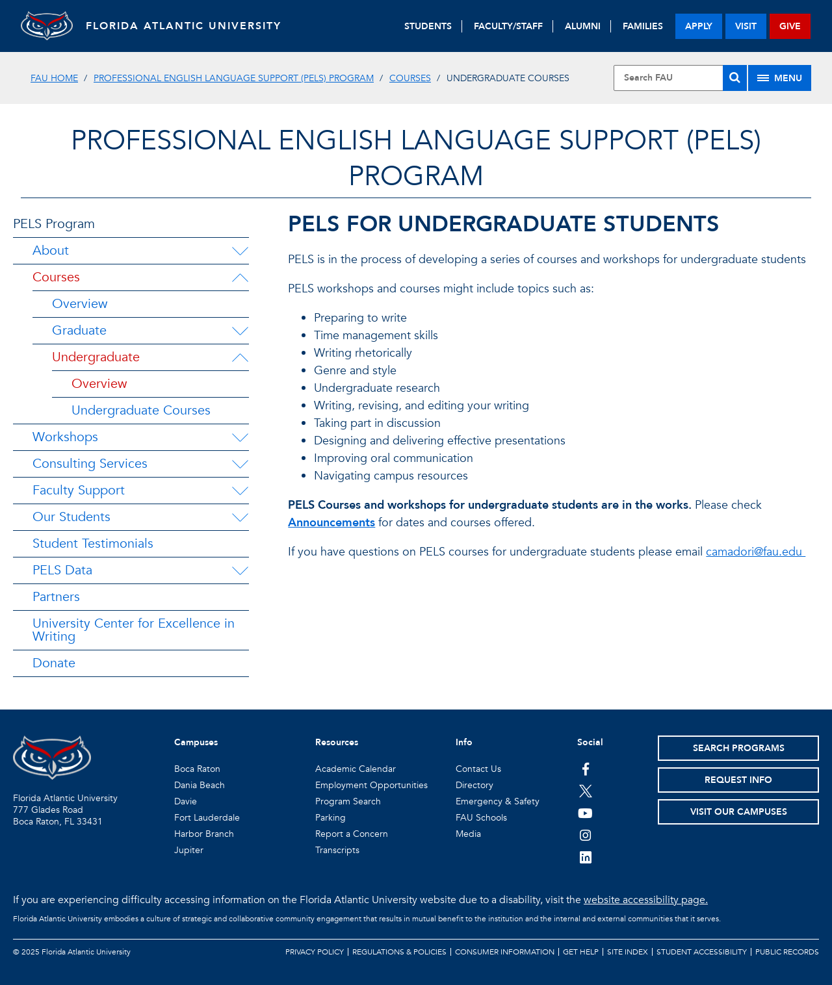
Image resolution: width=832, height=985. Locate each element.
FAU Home (54, 78)
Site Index (627, 952)
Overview (79, 304)
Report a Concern (351, 834)
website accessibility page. (646, 900)
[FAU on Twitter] (585, 790)
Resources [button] (336, 742)
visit (746, 26)
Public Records (787, 952)
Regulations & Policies (399, 952)
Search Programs (739, 748)
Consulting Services (90, 463)
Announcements (331, 523)
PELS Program (54, 224)
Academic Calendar (355, 769)
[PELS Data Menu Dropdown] (240, 570)
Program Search (348, 801)
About (50, 250)
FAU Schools (481, 818)
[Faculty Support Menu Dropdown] (240, 491)
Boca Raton (197, 769)
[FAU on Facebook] (585, 768)
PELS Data (62, 570)
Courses (410, 78)
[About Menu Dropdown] (240, 251)
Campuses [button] (196, 742)
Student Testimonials (92, 543)
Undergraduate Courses (141, 410)
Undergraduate (96, 357)
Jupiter (188, 850)
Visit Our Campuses (738, 812)
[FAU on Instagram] (585, 834)
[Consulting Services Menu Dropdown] (240, 464)
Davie (185, 801)
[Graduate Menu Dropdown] (240, 331)
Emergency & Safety (498, 801)
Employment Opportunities (371, 785)
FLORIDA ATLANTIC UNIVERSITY (183, 26)
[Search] (735, 78)
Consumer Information (504, 952)
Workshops (65, 437)
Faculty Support (78, 490)
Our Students (71, 517)
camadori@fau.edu (755, 552)
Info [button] (464, 742)
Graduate (79, 330)
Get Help (581, 952)
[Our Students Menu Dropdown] (240, 517)
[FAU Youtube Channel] (585, 812)
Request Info (738, 780)
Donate (53, 663)
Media (468, 834)
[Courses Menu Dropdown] (240, 277)
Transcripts (337, 850)
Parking (330, 818)
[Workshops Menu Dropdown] (240, 437)
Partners (56, 597)
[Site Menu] (779, 78)
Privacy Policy (314, 952)
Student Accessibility (701, 952)
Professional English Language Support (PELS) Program (234, 78)
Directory (474, 785)
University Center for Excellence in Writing (133, 630)
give (790, 26)
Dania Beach (199, 785)
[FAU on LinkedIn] (585, 857)
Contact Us (478, 769)
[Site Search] (680, 78)
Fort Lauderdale (207, 818)
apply (698, 26)
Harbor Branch (204, 834)
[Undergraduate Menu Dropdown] (240, 357)
